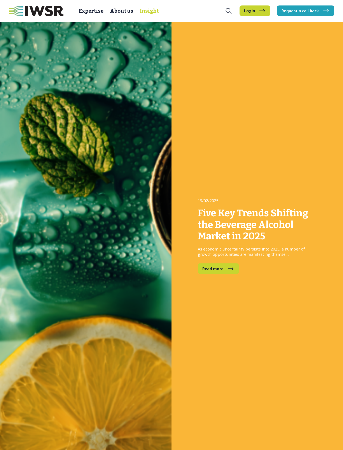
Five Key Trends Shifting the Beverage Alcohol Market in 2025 (253, 224)
